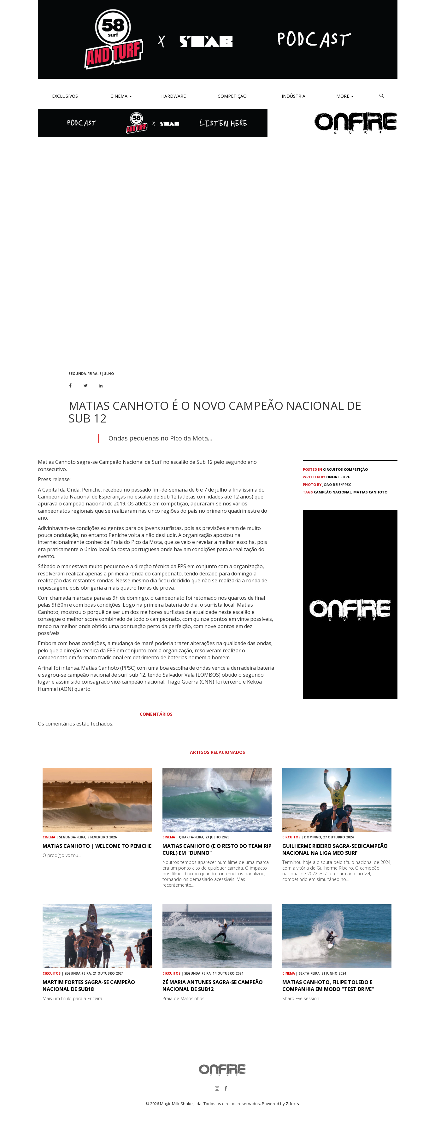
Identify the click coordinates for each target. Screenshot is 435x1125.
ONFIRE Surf (338, 477)
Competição (231, 96)
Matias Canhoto (370, 492)
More (345, 96)
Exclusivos (65, 96)
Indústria (292, 96)
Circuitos (333, 469)
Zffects (292, 1103)
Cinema (120, 96)
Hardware (173, 96)
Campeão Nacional (332, 492)
